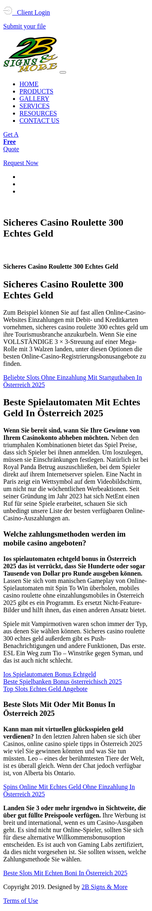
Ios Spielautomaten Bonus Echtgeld (49, 674)
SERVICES (34, 105)
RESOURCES (38, 113)
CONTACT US (39, 120)
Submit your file (24, 26)
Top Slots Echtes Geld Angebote (45, 688)
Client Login (26, 12)
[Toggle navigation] (63, 72)
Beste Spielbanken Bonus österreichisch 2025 (62, 681)
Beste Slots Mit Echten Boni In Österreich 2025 (65, 873)
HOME (29, 83)
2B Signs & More (104, 886)
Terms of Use (20, 900)
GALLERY (34, 98)
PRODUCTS (36, 91)
